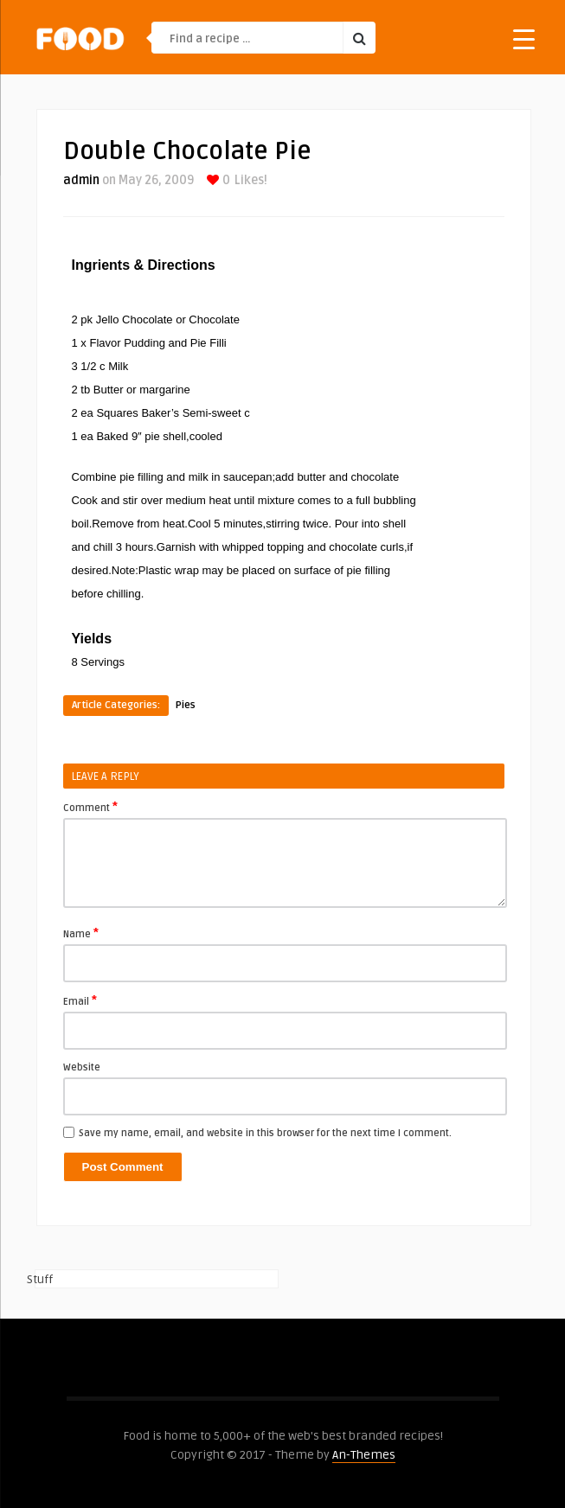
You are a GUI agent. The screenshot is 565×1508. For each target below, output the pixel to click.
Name (81, 933)
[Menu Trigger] (524, 38)
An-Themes (363, 1454)
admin (81, 180)
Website (81, 1067)
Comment (90, 807)
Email (80, 1000)
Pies (186, 705)
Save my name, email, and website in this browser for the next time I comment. (265, 1133)
